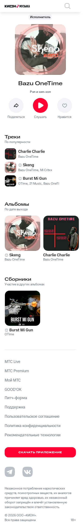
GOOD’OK (13, 389)
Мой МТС (13, 380)
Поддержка (15, 407)
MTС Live (12, 362)
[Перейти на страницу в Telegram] (10, 472)
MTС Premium (17, 371)
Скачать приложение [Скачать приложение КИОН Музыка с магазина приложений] (40, 452)
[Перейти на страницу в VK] (27, 472)
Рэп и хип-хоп (40, 92)
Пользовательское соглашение (32, 416)
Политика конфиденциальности (32, 426)
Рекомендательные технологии (32, 435)
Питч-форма (16, 398)
